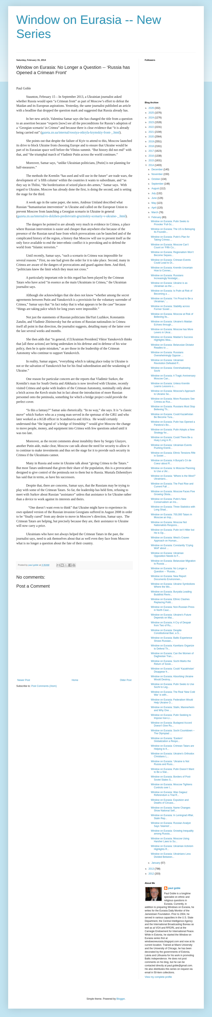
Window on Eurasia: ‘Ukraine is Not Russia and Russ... (170, 763)
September (157, 183)
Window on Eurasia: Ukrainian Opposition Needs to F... (167, 554)
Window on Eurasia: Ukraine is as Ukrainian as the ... (169, 284)
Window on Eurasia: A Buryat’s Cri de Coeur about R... (171, 462)
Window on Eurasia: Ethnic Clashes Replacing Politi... (170, 601)
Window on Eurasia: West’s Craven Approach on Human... (170, 539)
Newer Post (23, 680)
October (156, 179)
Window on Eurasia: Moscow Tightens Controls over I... (171, 786)
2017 (152, 150)
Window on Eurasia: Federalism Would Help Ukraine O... (172, 701)
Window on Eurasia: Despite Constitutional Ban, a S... (166, 632)
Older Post (125, 680)
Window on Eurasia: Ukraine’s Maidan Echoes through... (171, 323)
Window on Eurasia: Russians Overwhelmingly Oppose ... (167, 354)
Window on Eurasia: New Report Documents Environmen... (168, 577)
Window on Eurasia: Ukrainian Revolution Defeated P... (167, 361)
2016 (152, 155)
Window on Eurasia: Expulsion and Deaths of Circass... (170, 801)
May (154, 203)
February (156, 217)
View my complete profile (158, 977)
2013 (152, 868)
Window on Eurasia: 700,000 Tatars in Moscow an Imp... (171, 516)
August (155, 188)
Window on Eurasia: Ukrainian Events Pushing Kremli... (171, 446)
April (154, 207)
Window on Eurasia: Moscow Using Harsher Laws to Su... (170, 840)
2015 (152, 160)
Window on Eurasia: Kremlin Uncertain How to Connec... (172, 269)
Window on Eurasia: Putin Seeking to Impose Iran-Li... (171, 716)
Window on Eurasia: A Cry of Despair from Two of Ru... (171, 624)
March (155, 212)
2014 (152, 165)
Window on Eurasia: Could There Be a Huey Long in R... (171, 439)
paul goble (174, 888)
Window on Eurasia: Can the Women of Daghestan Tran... (172, 655)
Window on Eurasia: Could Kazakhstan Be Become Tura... (172, 416)
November (157, 174)
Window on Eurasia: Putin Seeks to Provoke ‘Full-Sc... (170, 223)
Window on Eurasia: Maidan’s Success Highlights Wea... (172, 338)
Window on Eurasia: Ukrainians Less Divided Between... (171, 855)
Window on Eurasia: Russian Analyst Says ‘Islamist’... (171, 824)
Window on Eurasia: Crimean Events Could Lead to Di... (171, 261)
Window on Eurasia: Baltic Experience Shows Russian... (171, 639)
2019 (152, 141)
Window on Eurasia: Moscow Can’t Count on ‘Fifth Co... (170, 246)
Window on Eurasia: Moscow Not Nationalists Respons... (169, 524)
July (154, 193)
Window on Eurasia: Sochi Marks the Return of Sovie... (171, 662)
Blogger (120, 998)
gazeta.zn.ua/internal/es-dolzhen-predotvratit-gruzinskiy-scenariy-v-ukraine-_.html (71, 216)
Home (75, 680)
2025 (152, 112)
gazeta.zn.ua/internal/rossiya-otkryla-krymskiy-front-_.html (81, 132)
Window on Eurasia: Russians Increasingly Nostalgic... (167, 277)
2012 (152, 873)
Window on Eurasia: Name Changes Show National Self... (170, 809)
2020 (152, 136)
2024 (152, 117)
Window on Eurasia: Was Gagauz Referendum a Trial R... (169, 793)
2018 (152, 146)
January (156, 862)
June (154, 198)
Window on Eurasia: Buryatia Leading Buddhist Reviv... (171, 593)
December (157, 169)
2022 (152, 127)
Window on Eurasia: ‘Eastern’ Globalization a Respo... (167, 740)
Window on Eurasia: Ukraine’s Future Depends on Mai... (171, 616)
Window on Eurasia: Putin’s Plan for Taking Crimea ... (170, 238)
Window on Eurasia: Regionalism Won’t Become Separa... (172, 253)
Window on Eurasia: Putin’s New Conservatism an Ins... (168, 500)
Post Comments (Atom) (44, 686)
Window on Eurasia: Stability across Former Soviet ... (170, 308)
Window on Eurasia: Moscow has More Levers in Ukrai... (172, 331)
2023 (152, 122)
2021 (152, 131)
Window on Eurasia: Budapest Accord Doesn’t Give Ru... (171, 724)
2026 (152, 108)
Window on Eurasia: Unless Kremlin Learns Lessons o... (170, 385)
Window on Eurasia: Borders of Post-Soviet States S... (171, 778)
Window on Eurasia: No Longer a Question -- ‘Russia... (169, 570)
